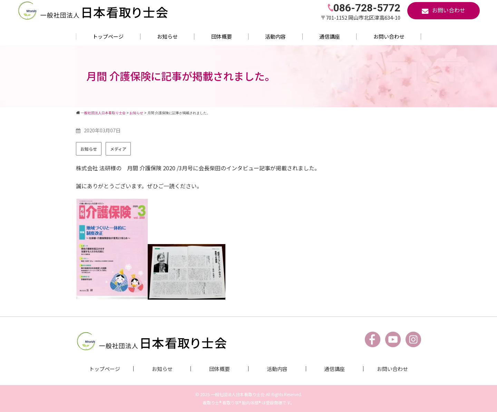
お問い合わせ (389, 36)
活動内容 (275, 36)
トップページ (108, 36)
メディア (118, 149)
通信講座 (329, 36)
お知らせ (167, 36)
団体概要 (221, 36)
